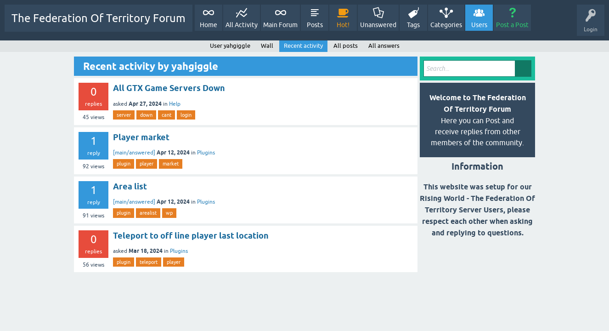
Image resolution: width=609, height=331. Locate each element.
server (124, 115)
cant (166, 115)
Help (174, 104)
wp (169, 213)
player (146, 163)
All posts (345, 45)
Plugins (206, 152)
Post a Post (512, 25)
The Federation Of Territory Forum (98, 18)
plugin (123, 163)
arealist (148, 213)
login (186, 115)
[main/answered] (134, 152)
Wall (267, 45)
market (171, 163)
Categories (446, 25)
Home (208, 25)
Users (479, 25)
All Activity (242, 25)
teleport (149, 262)
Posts (315, 25)
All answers (384, 45)
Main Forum (280, 25)
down (146, 115)
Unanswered (378, 25)
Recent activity (303, 45)
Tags (413, 25)
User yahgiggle (230, 45)
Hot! (343, 25)
